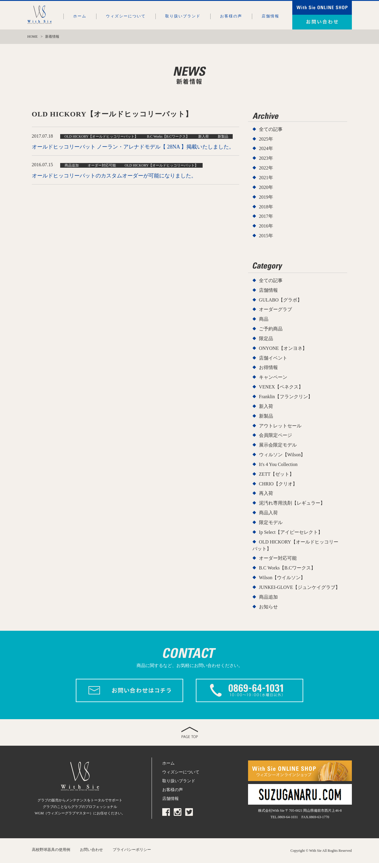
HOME (32, 36)
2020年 (266, 187)
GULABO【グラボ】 (280, 299)
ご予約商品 (271, 328)
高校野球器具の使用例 (51, 849)
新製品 (266, 416)
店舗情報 (270, 16)
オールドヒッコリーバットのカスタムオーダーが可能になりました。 (114, 176)
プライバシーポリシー (132, 849)
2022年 (266, 167)
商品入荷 (268, 512)
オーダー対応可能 (278, 558)
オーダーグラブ (275, 309)
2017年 (266, 216)
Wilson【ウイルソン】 (282, 577)
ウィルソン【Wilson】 (282, 454)
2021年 (266, 177)
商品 (263, 319)
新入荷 (266, 406)
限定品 (266, 338)
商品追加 (268, 597)
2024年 (266, 148)
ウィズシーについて (126, 16)
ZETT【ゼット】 (276, 474)
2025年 (266, 138)
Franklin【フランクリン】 (286, 396)
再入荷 (266, 493)
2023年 (266, 158)
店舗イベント (273, 357)
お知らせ (268, 606)
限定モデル (271, 522)
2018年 (266, 206)
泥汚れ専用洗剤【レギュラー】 (292, 502)
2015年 (266, 235)
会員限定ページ (275, 435)
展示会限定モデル (278, 444)
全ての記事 (271, 129)
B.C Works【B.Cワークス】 (287, 567)
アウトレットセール (280, 425)
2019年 (266, 197)
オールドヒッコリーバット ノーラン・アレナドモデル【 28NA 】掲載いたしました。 (133, 147)
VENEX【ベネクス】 (281, 386)
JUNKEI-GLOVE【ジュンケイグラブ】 (299, 587)
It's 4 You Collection (278, 464)
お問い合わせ (91, 849)
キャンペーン (273, 377)
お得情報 (268, 367)
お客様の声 (231, 16)
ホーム (79, 16)
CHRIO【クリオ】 (278, 483)
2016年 (266, 225)
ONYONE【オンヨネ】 (283, 348)
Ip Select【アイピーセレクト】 (291, 532)
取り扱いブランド (183, 16)
